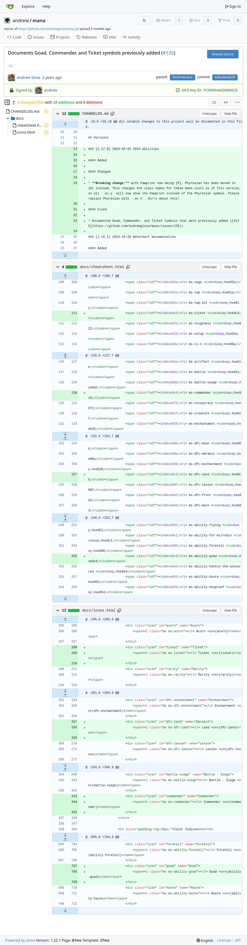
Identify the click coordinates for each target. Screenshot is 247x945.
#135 (168, 53)
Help (46, 6)
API (238, 940)
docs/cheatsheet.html (102, 267)
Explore (28, 6)
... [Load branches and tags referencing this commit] (10, 65)
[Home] (10, 6)
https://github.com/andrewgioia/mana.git (48, 29)
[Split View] (225, 102)
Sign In (233, 6)
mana (39, 20)
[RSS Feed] (144, 20)
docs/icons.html (98, 610)
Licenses (224, 940)
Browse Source (223, 54)
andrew (20, 20)
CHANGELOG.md (95, 114)
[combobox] (213, 102)
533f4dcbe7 (182, 77)
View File (230, 113)
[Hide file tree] (7, 102)
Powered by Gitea (20, 940)
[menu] (237, 102)
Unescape (209, 113)
